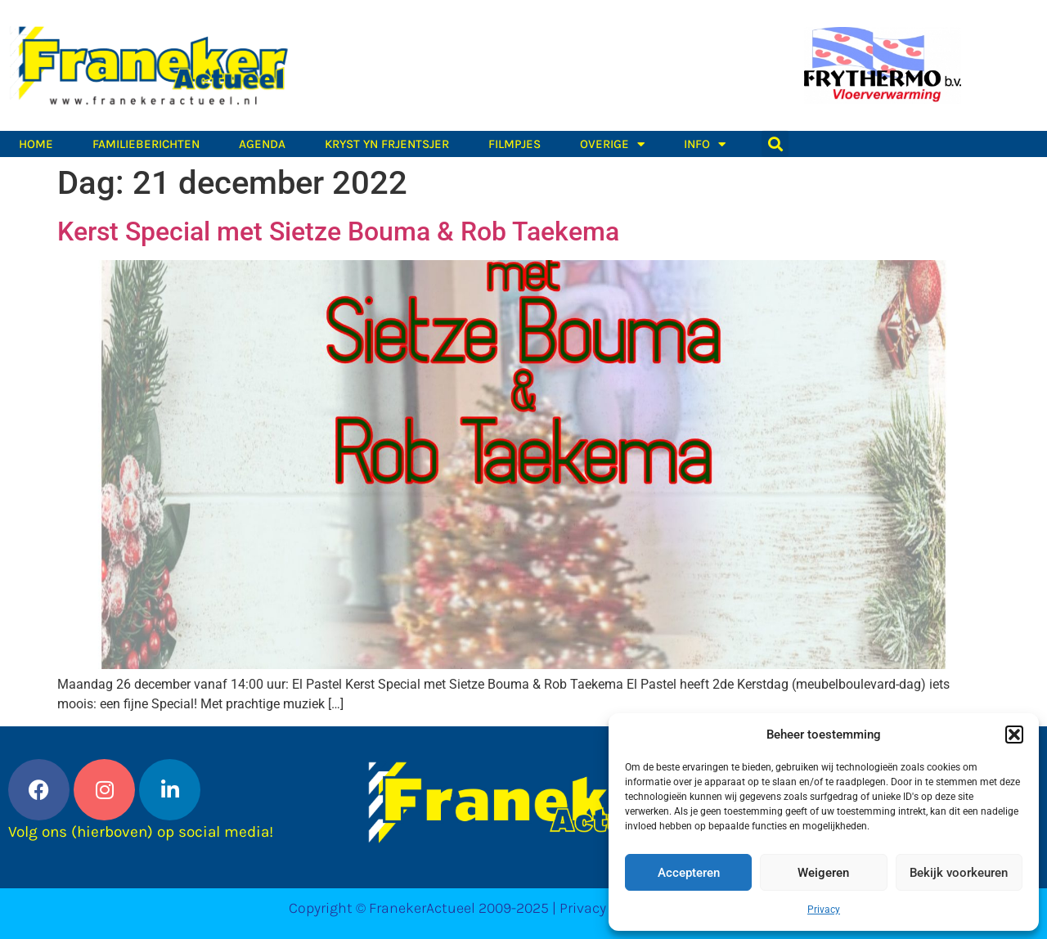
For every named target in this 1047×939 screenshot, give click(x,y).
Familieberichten (146, 144)
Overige (612, 144)
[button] (1014, 734)
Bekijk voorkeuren (959, 872)
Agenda (262, 144)
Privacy (823, 909)
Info (705, 144)
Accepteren (689, 872)
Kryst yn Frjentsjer (387, 144)
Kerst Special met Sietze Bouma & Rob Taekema (338, 231)
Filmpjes (514, 144)
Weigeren (823, 872)
